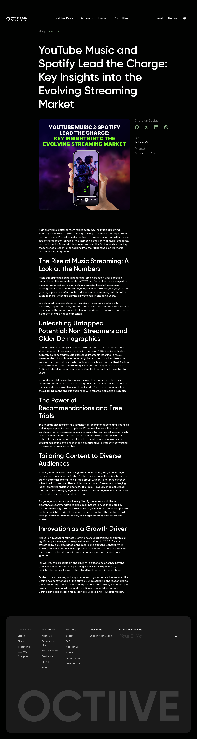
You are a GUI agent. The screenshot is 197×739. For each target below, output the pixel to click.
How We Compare (23, 654)
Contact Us (72, 647)
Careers (70, 652)
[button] (66, 18)
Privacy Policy (73, 658)
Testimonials (25, 647)
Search (69, 635)
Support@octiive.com (101, 635)
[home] (16, 18)
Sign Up (172, 17)
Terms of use (73, 663)
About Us (47, 635)
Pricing (45, 661)
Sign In (160, 17)
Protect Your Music (48, 643)
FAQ (116, 17)
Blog (125, 17)
